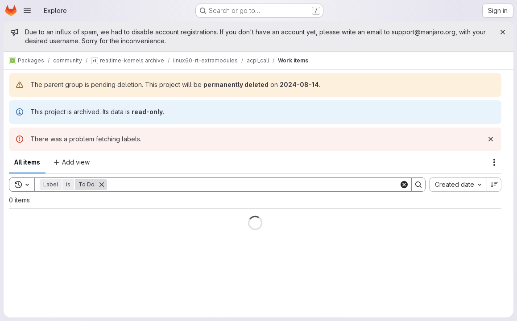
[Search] (253, 184)
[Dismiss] (490, 139)
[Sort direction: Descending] (494, 184)
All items (27, 162)
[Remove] (101, 184)
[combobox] (458, 184)
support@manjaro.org (423, 32)
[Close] (502, 32)
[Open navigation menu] (27, 11)
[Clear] (404, 184)
